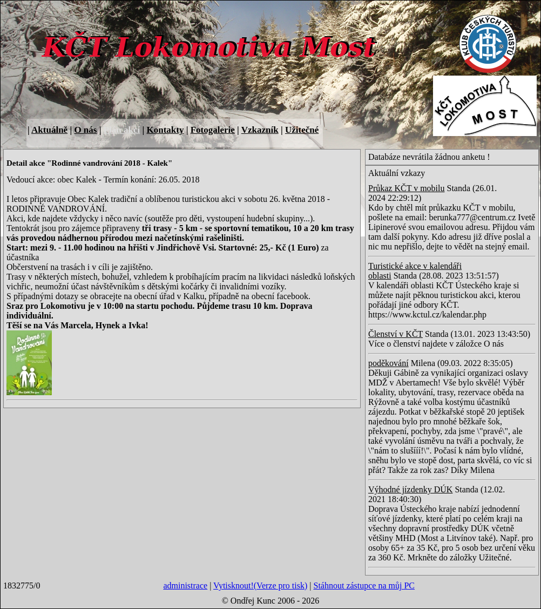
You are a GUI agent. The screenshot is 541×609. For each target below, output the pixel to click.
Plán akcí (122, 130)
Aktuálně (49, 130)
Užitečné (302, 130)
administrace (185, 585)
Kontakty (165, 130)
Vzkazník (260, 130)
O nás (85, 130)
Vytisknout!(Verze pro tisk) (260, 585)
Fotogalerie (213, 130)
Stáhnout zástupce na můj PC (364, 585)
